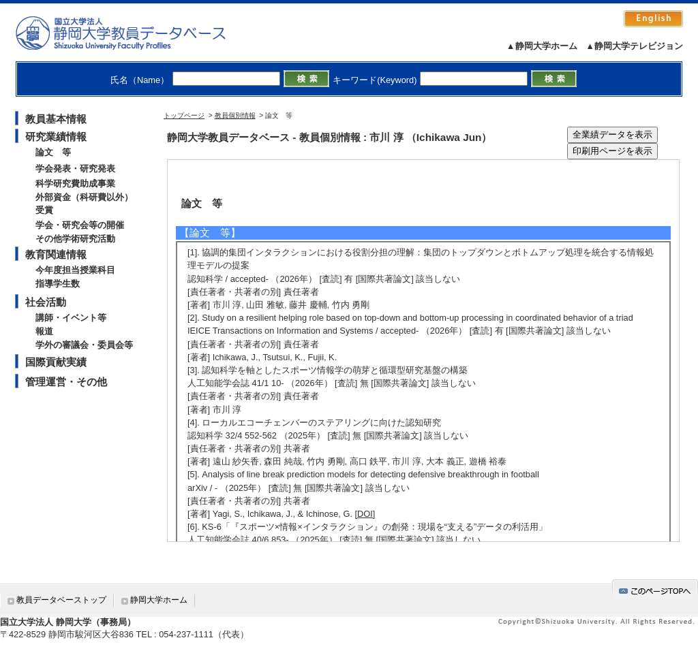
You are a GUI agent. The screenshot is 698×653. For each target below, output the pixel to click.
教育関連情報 (56, 254)
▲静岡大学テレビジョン (634, 46)
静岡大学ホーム (158, 600)
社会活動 (45, 302)
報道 (44, 331)
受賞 (44, 210)
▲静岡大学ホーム (541, 46)
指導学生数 (57, 283)
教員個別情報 (235, 115)
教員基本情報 (56, 119)
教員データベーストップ (61, 600)
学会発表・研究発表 (75, 168)
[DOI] (365, 514)
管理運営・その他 (66, 381)
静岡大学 (134, 33)
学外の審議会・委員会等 (84, 345)
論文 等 (53, 152)
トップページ (184, 115)
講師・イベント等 (70, 318)
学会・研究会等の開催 (79, 225)
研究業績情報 (56, 136)
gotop (655, 588)
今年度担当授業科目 (75, 270)
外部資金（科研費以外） (84, 197)
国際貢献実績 (56, 362)
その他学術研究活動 (75, 239)
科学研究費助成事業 (75, 183)
